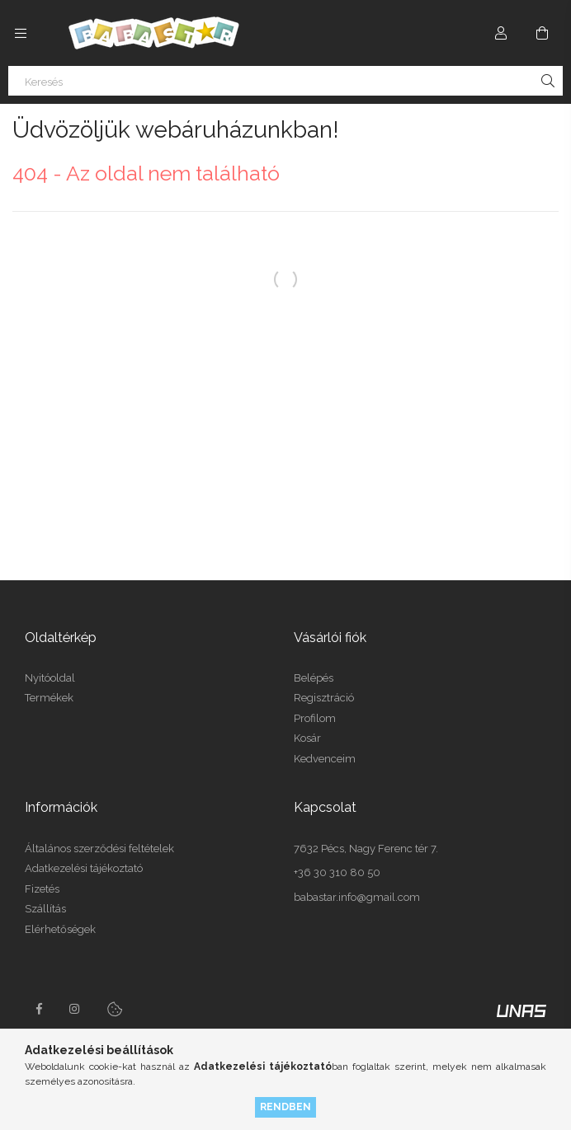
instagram (75, 1009)
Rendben (285, 1106)
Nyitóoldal (50, 678)
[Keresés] (285, 81)
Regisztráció (324, 698)
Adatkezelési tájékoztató (84, 868)
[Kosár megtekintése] (542, 33)
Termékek (49, 698)
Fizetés (42, 889)
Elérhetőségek (60, 929)
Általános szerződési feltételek (99, 848)
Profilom (315, 718)
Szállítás (45, 909)
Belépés (313, 678)
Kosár (307, 738)
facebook (39, 1009)
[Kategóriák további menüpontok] (20, 33)
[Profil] (500, 33)
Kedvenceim (325, 759)
